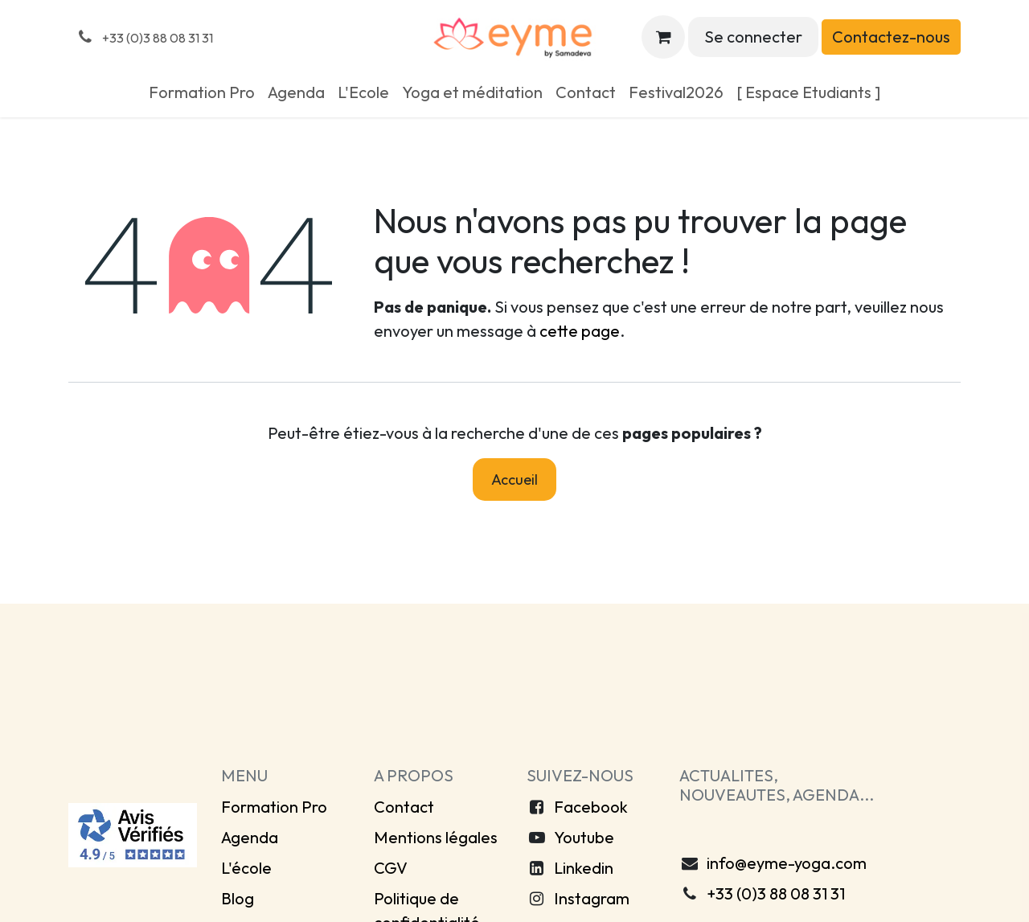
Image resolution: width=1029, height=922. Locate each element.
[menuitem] (201, 92)
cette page (579, 331)
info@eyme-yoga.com (787, 863)
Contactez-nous (891, 37)
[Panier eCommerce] (663, 37)
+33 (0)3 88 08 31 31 (776, 893)
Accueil (514, 479)
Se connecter (753, 37)
